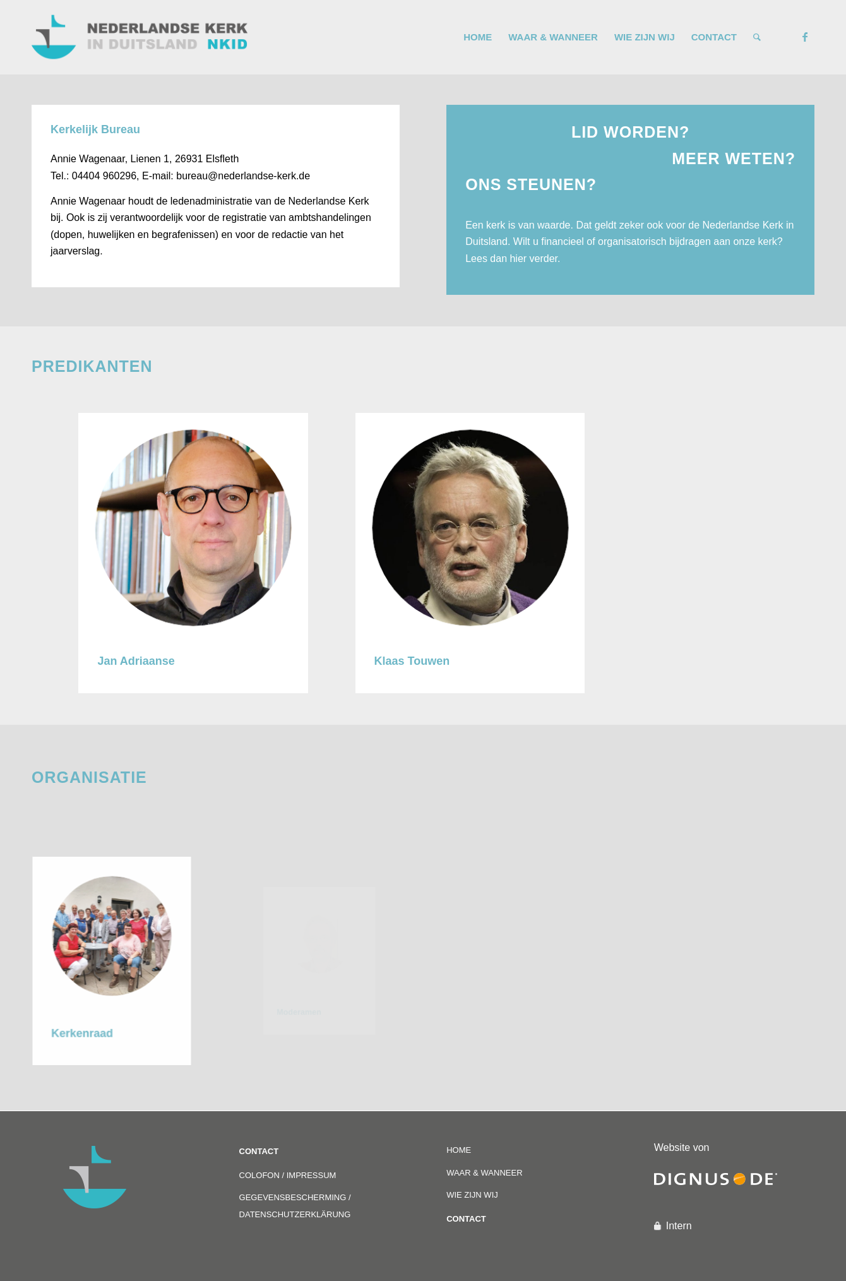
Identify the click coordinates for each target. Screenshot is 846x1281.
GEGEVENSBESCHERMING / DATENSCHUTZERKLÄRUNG (295, 1205)
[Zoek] (757, 37)
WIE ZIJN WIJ (472, 1195)
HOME (458, 1150)
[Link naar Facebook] (804, 36)
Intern (679, 1225)
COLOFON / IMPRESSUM (288, 1175)
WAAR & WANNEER (484, 1172)
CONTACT (259, 1151)
